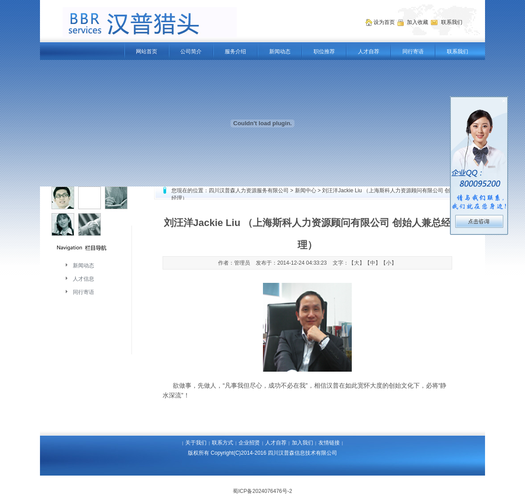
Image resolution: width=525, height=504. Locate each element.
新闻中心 (305, 190)
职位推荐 (324, 51)
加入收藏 (418, 22)
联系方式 (222, 443)
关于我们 (196, 443)
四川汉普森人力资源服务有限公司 (249, 190)
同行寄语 (413, 51)
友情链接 (329, 443)
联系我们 (457, 51)
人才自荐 (368, 51)
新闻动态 (279, 51)
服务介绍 (235, 51)
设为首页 (385, 22)
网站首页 (146, 51)
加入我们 (302, 443)
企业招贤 (249, 443)
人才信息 (83, 279)
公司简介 (191, 51)
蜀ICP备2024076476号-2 (262, 491)
